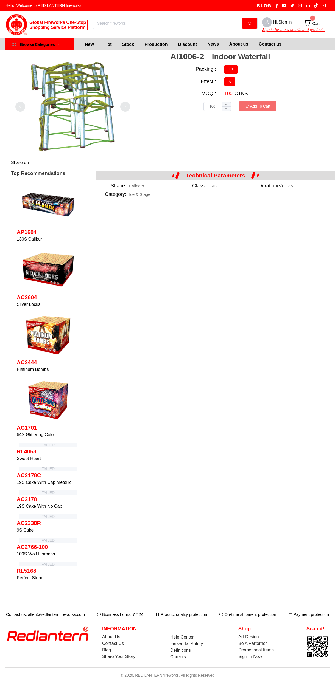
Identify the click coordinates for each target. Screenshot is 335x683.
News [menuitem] (213, 44)
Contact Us (113, 643)
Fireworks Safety (186, 643)
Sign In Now (250, 656)
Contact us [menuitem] (270, 44)
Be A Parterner (252, 643)
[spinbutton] (217, 106)
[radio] (231, 69)
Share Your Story (118, 656)
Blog (106, 650)
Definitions (180, 650)
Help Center (182, 637)
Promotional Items (256, 650)
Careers (178, 656)
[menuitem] (89, 44)
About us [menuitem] (238, 44)
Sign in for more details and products (293, 29)
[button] (226, 108)
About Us (111, 636)
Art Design (248, 636)
